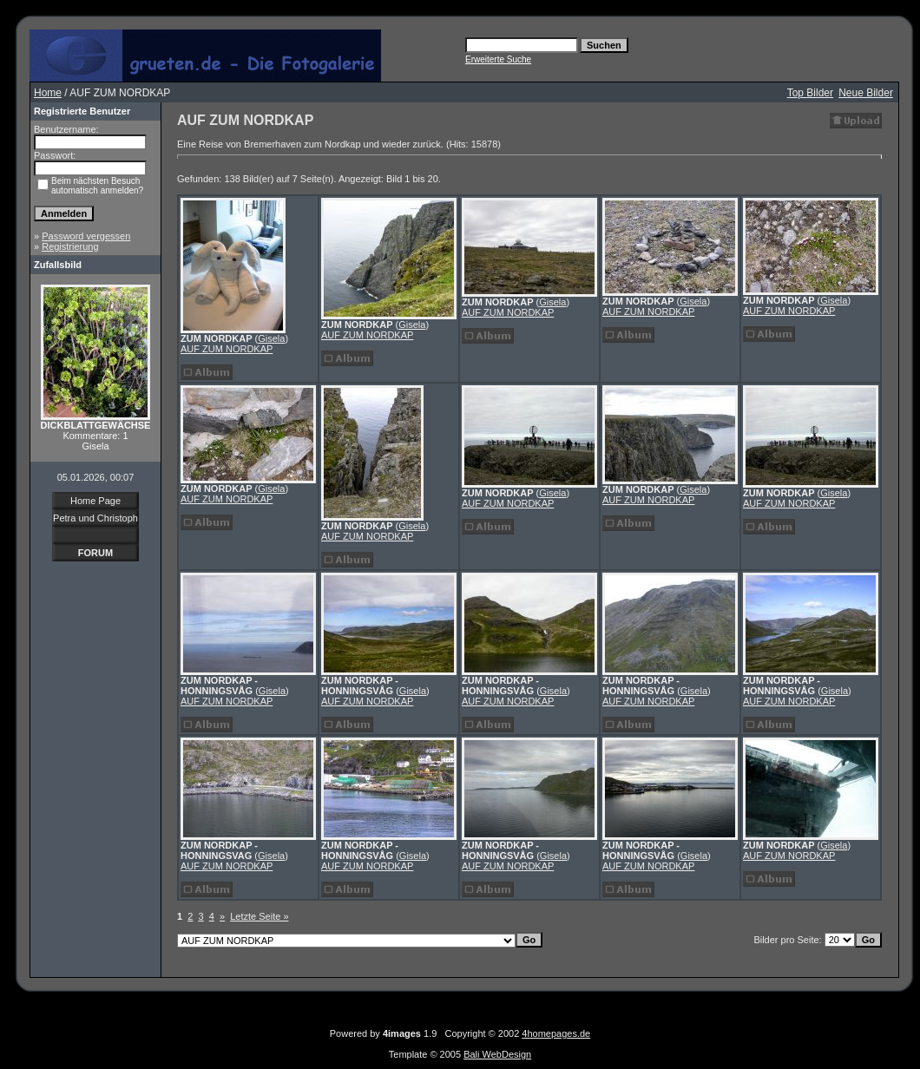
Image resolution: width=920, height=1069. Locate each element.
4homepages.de (556, 1033)
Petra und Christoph (95, 518)
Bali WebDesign (497, 1054)
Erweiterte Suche (498, 59)
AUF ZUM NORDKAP (227, 349)
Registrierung (70, 246)
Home (48, 93)
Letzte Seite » (259, 916)
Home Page (95, 500)
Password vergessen (86, 236)
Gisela (271, 338)
